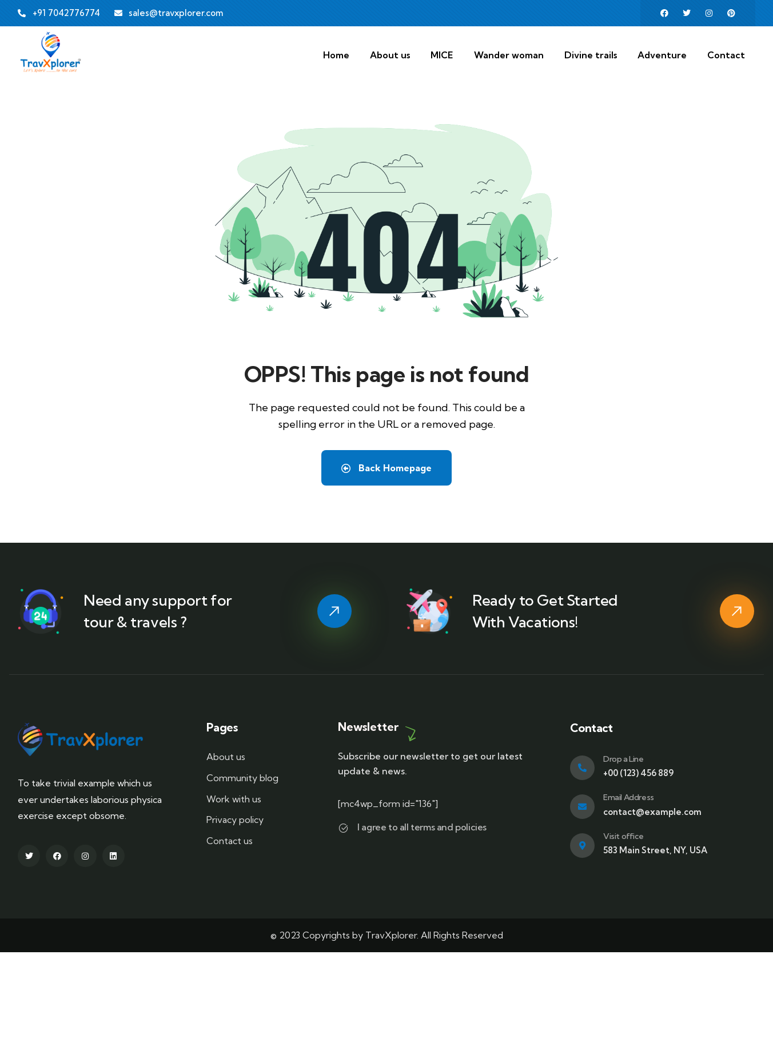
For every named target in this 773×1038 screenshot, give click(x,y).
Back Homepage (386, 468)
